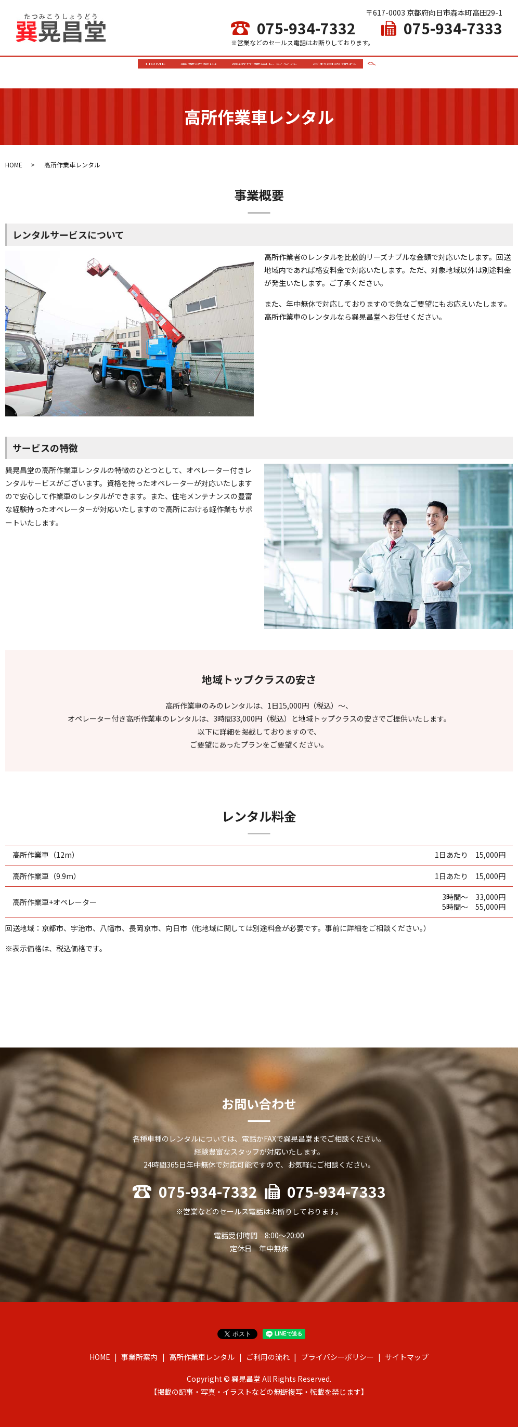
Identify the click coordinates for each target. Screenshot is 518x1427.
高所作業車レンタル (266, 69)
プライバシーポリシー (337, 1352)
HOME (151, 69)
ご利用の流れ (338, 69)
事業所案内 (197, 69)
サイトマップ (407, 1352)
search (377, 70)
